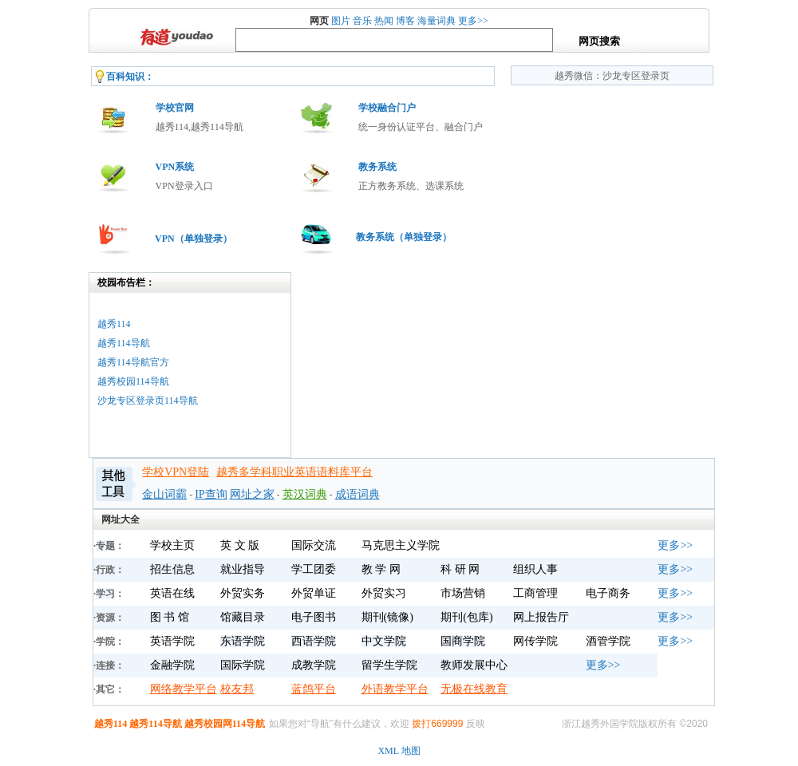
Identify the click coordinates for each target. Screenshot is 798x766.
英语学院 (172, 641)
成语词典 (357, 494)
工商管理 (535, 593)
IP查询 (211, 494)
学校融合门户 (387, 107)
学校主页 (172, 545)
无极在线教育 (474, 689)
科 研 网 (460, 569)
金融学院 (172, 665)
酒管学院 (608, 641)
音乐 (362, 20)
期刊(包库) (466, 617)
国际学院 (242, 665)
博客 (405, 20)
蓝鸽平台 (313, 689)
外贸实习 (383, 593)
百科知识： (130, 76)
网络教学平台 (183, 689)
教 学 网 (381, 569)
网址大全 (120, 519)
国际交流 (313, 545)
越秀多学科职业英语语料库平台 (294, 472)
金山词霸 (164, 494)
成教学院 (313, 665)
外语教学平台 (395, 689)
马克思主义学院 (400, 545)
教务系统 (377, 166)
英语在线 (172, 593)
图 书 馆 (169, 617)
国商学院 (462, 641)
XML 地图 (398, 750)
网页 (319, 20)
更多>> (473, 20)
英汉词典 (304, 494)
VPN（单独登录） (193, 238)
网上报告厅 (541, 617)
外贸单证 (313, 593)
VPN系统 (175, 166)
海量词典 (436, 20)
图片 (340, 20)
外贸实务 (242, 593)
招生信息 (172, 569)
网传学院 (535, 641)
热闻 (383, 20)
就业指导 (242, 569)
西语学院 (313, 641)
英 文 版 (239, 545)
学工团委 (313, 569)
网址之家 (252, 494)
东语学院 (242, 641)
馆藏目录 (242, 617)
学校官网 (175, 107)
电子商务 (608, 593)
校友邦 (237, 689)
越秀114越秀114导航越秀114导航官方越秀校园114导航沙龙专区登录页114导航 (147, 362)
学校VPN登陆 (175, 472)
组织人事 (535, 569)
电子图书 (313, 617)
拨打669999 (437, 723)
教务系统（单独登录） (404, 237)
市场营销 (462, 593)
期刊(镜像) (387, 617)
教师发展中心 (474, 665)
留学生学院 (389, 665)
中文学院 (383, 641)
